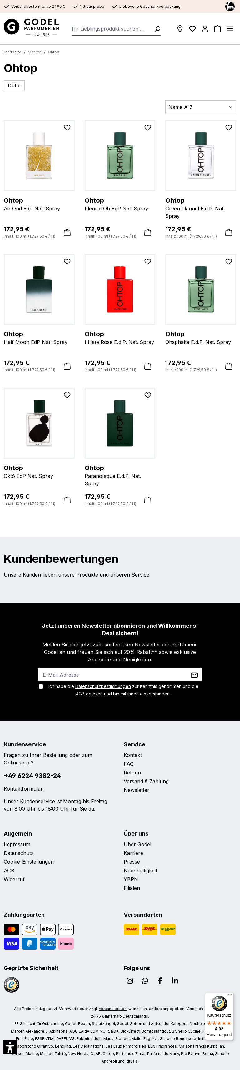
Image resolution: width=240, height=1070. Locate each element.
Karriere (133, 853)
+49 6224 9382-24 (32, 775)
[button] (10, 1047)
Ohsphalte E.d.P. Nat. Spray (200, 337)
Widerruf (14, 879)
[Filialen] (180, 28)
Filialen (132, 888)
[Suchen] (155, 29)
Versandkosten (113, 1008)
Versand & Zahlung (146, 781)
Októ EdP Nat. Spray (39, 471)
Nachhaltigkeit (140, 870)
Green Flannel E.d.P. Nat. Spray (200, 207)
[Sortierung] (200, 107)
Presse (132, 862)
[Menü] (230, 28)
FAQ (129, 764)
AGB (80, 693)
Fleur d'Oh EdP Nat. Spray (120, 204)
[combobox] (111, 29)
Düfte (14, 85)
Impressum (17, 844)
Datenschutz (19, 853)
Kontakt (133, 755)
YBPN (131, 879)
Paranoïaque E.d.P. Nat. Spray (120, 475)
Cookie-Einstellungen (29, 862)
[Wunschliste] (192, 28)
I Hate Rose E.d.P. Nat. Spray (120, 337)
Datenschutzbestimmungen (103, 686)
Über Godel (137, 844)
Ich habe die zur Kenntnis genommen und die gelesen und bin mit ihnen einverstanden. (123, 690)
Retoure (133, 772)
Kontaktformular (23, 789)
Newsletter (136, 790)
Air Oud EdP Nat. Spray (39, 204)
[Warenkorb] (217, 28)
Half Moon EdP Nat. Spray (39, 337)
